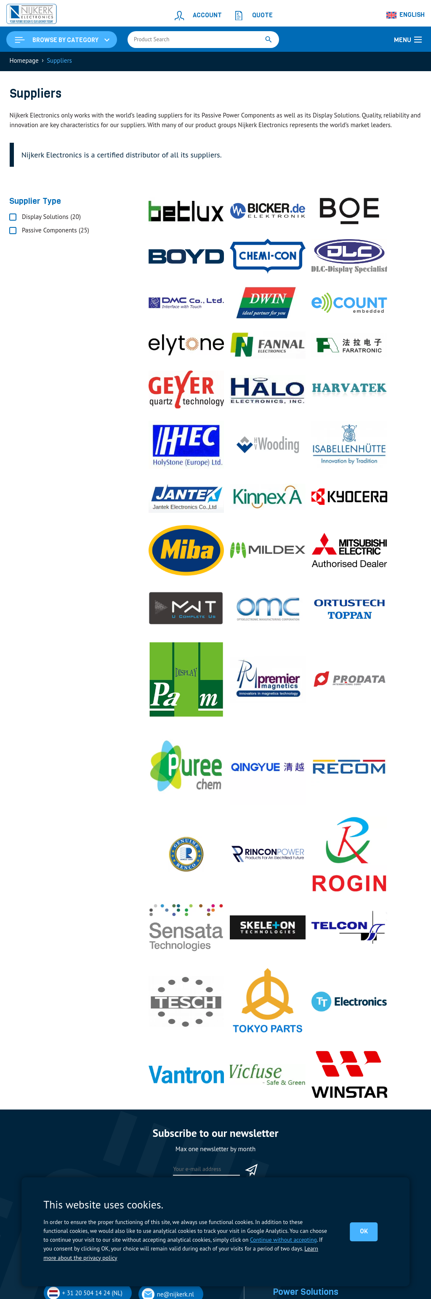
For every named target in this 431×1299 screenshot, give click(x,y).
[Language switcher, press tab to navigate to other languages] (405, 15)
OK (363, 1231)
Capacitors (287, 1076)
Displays (284, 1038)
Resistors (285, 1105)
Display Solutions (310, 1026)
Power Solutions (308, 1063)
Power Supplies (293, 1115)
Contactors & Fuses (299, 1085)
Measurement (291, 1095)
